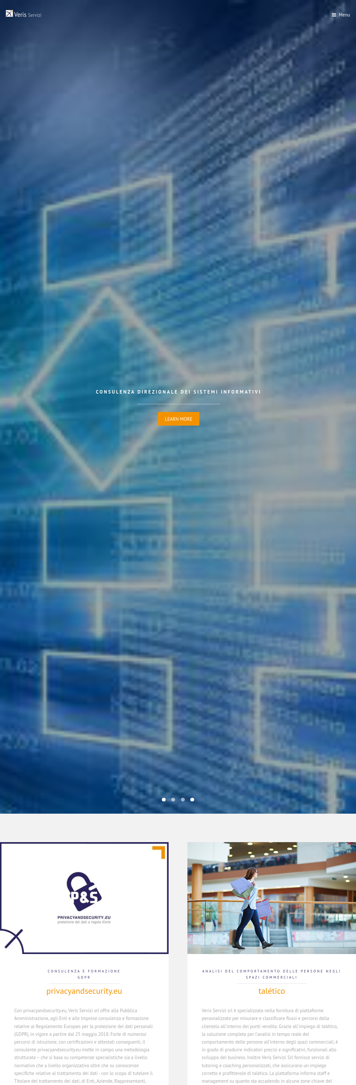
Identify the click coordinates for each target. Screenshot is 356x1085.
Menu (344, 15)
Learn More (179, 419)
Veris (23, 14)
